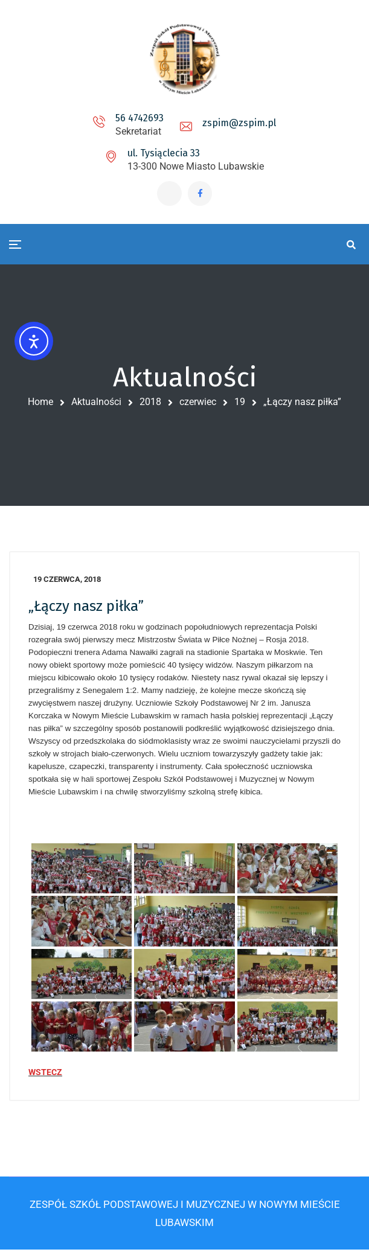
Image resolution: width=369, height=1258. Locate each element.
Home (40, 404)
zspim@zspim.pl (239, 123)
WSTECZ (45, 1077)
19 (239, 404)
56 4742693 (139, 118)
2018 (150, 404)
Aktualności (96, 404)
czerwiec (197, 404)
